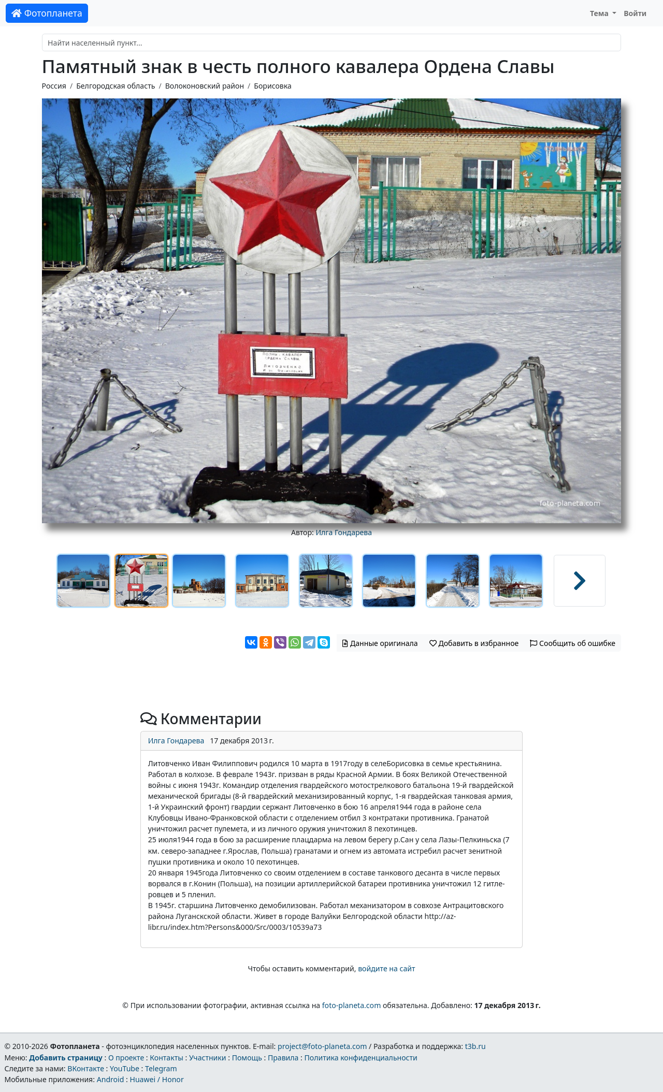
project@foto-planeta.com (322, 1046)
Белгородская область (115, 86)
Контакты (166, 1057)
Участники (207, 1057)
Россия (54, 86)
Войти (635, 13)
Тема (600, 13)
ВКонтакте (85, 1068)
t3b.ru (475, 1046)
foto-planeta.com (351, 1005)
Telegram (161, 1068)
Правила (283, 1057)
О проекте (126, 1057)
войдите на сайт (386, 968)
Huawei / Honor (156, 1079)
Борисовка (272, 86)
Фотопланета (46, 13)
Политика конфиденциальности (361, 1057)
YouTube (124, 1068)
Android (110, 1079)
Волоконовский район (204, 86)
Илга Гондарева (343, 532)
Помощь (247, 1057)
